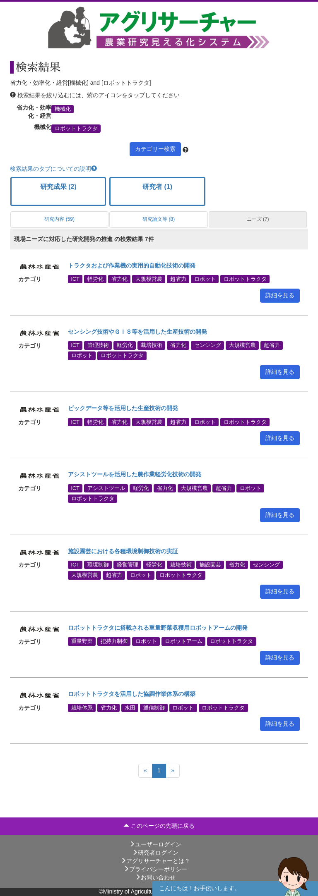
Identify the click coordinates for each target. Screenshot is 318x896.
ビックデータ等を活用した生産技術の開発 (123, 408)
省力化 (119, 279)
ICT (75, 279)
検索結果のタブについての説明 (53, 168)
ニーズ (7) (258, 219)
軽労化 (95, 279)
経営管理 (127, 565)
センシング (207, 345)
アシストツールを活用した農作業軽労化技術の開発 (134, 474)
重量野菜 (82, 641)
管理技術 (98, 345)
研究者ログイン (155, 852)
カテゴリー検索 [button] (155, 149)
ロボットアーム (183, 641)
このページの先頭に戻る (159, 825)
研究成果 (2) (58, 186)
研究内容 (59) (59, 219)
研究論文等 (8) (158, 219)
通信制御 (154, 707)
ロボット (205, 279)
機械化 (63, 109)
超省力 (178, 279)
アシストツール (106, 488)
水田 (130, 707)
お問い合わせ (155, 877)
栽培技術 (151, 345)
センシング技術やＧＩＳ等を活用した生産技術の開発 (137, 331)
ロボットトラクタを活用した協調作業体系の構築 (131, 694)
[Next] (173, 771)
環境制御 (98, 565)
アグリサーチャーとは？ (155, 861)
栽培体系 (82, 707)
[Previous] (145, 771)
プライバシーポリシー (155, 869)
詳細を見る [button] (279, 295)
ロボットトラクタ (76, 128)
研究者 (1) (157, 186)
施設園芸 (210, 565)
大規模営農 (148, 279)
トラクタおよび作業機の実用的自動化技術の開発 (131, 265)
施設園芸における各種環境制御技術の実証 (123, 551)
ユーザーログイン (155, 844)
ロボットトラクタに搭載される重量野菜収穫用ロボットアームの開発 (158, 627)
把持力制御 (114, 641)
